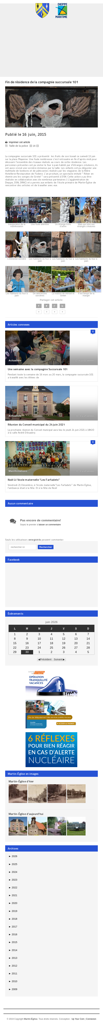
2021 (13, 895)
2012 (13, 965)
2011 (13, 973)
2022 (13, 887)
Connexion (91, 1019)
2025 (13, 864)
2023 (13, 879)
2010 (13, 981)
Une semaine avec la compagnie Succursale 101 (38, 369)
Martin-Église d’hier (21, 781)
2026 (13, 856)
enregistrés (35, 539)
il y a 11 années (85, 361)
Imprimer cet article (17, 142)
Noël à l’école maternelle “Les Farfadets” (34, 480)
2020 (13, 903)
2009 (13, 989)
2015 (13, 942)
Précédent (46, 659)
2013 (13, 958)
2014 (13, 950)
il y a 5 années (85, 416)
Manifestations (18, 471)
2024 (13, 872)
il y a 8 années (85, 471)
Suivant (58, 659)
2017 (13, 926)
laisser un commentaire (50, 524)
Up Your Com (78, 1019)
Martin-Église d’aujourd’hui (26, 814)
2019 (13, 911)
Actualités (15, 360)
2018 (13, 918)
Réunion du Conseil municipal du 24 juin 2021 (36, 424)
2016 (13, 934)
